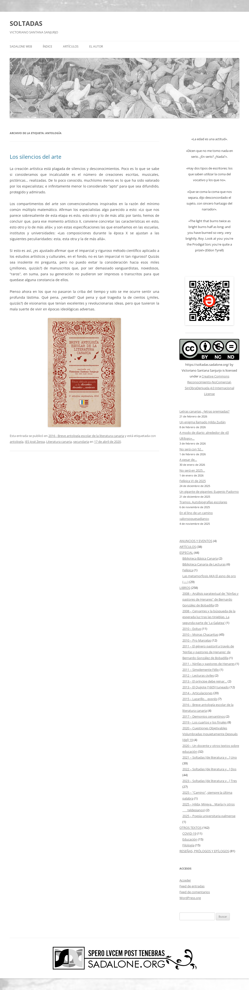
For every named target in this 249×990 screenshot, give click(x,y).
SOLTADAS (26, 23)
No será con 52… (191, 449)
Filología (188, 845)
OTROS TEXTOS (190, 827)
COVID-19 (189, 833)
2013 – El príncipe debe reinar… (204, 681)
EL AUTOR (96, 46)
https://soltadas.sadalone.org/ (207, 364)
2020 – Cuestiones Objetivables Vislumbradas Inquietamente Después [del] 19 (210, 734)
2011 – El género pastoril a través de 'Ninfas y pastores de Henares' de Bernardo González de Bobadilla (208, 652)
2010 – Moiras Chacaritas (200, 634)
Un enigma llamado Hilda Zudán (202, 422)
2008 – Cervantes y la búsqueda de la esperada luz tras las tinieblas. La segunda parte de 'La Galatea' (208, 617)
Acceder (185, 880)
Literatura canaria (59, 441)
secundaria (81, 441)
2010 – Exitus (191, 628)
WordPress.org (190, 898)
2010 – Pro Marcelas (196, 640)
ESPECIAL (186, 552)
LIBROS (184, 587)
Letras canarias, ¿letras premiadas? (204, 411)
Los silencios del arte (35, 156)
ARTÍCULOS (71, 46)
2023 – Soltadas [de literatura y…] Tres (209, 781)
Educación (189, 839)
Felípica (187, 570)
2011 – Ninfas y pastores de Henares (208, 664)
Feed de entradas (192, 886)
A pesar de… (188, 459)
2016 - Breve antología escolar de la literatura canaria (86, 436)
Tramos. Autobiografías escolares (203, 502)
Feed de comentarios (194, 892)
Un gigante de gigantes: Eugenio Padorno (209, 491)
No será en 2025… (192, 470)
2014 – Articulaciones (197, 693)
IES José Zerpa (35, 441)
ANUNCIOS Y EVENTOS (195, 541)
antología (16, 441)
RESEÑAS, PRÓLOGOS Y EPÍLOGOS (204, 851)
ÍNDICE (47, 46)
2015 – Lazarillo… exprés (199, 699)
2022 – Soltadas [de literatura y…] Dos (209, 769)
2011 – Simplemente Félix (200, 669)
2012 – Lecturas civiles (198, 675)
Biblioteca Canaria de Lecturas (204, 564)
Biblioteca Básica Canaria (200, 558)
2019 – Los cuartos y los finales (204, 722)
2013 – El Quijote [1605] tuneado (205, 687)
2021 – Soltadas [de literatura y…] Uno (209, 757)
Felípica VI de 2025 (192, 481)
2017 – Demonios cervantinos (203, 716)
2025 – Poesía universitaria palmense (208, 816)
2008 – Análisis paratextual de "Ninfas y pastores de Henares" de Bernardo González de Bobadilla (210, 599)
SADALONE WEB (21, 46)
